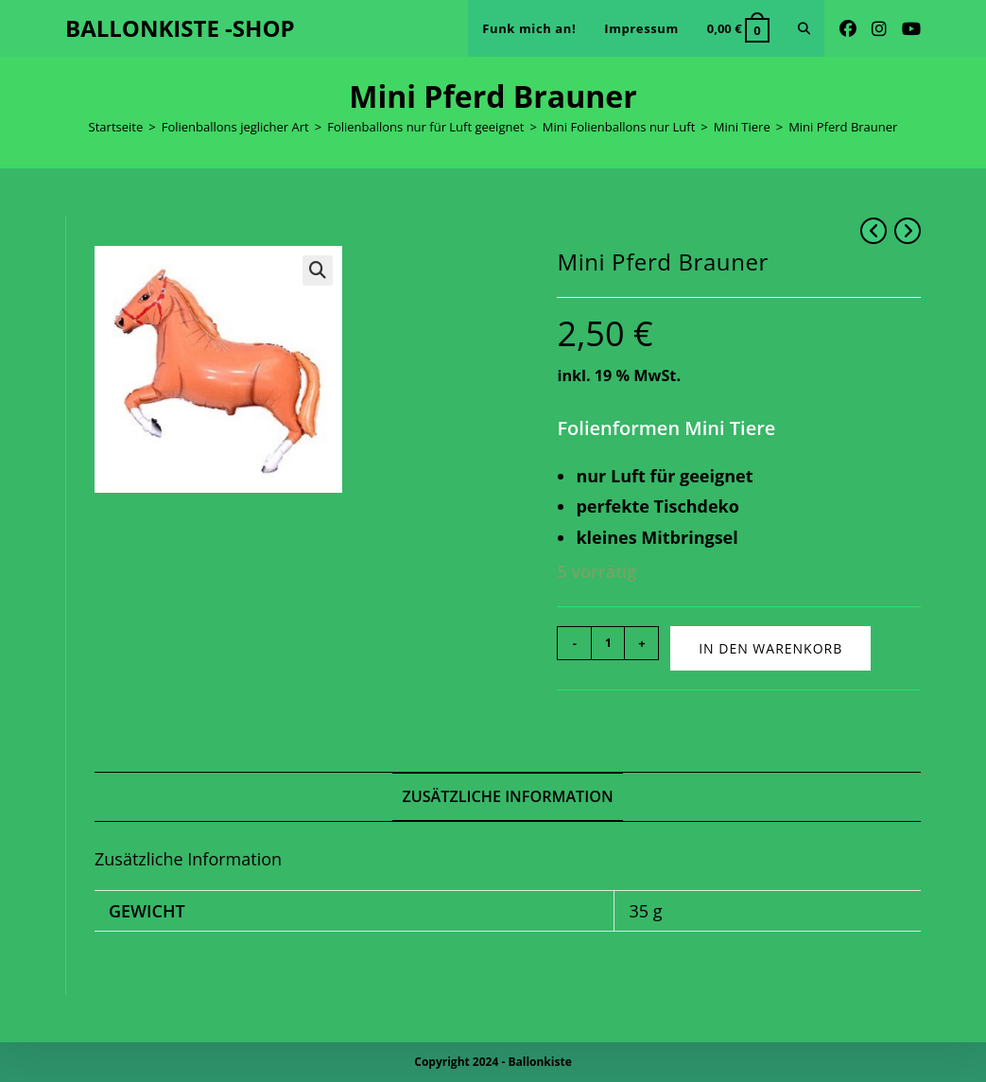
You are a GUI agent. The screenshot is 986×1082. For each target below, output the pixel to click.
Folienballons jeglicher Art (235, 126)
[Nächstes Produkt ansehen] (907, 231)
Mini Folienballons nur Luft (619, 126)
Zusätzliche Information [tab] (507, 796)
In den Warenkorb (770, 648)
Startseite (116, 126)
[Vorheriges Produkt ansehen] (873, 231)
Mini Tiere (742, 126)
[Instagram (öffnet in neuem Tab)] (879, 29)
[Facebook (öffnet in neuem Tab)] (848, 29)
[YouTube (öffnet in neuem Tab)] (911, 29)
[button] (318, 270)
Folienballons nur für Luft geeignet (425, 126)
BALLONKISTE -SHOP (180, 28)
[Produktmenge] (608, 643)
